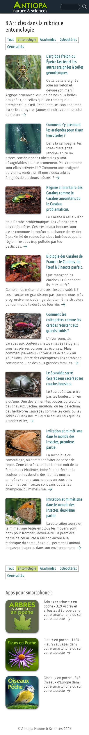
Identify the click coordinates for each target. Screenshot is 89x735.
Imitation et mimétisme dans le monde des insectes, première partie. (64, 439)
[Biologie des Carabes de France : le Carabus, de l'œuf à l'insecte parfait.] (63, 304)
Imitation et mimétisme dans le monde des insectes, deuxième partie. (64, 507)
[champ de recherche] (70, 7)
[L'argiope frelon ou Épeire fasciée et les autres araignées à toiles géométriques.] (24, 115)
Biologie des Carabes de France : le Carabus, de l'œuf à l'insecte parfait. (64, 261)
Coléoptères (68, 39)
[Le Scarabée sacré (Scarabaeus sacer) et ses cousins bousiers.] (32, 421)
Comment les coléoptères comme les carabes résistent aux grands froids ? (63, 322)
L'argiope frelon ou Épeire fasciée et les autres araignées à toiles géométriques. (64, 64)
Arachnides (48, 39)
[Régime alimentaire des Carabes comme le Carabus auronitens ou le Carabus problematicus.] (25, 246)
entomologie (27, 39)
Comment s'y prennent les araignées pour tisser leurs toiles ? (64, 130)
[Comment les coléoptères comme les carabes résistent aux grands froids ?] (77, 363)
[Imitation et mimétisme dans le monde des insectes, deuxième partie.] (79, 548)
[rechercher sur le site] (84, 6)
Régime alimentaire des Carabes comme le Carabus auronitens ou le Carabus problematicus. (64, 199)
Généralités (15, 47)
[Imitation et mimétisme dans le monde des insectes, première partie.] (50, 489)
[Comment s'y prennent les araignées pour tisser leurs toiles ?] (58, 177)
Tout (10, 39)
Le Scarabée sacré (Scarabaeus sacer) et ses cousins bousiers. (64, 378)
